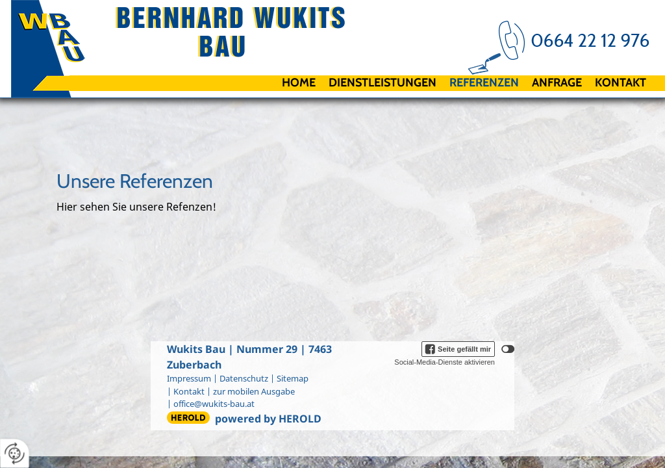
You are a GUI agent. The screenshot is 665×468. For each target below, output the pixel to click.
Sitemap (292, 378)
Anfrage (557, 82)
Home (299, 82)
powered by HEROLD (268, 418)
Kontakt (620, 82)
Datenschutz (244, 378)
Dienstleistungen (382, 82)
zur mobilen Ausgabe (254, 391)
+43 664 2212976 (577, 39)
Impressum (189, 378)
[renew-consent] (14, 453)
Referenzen (484, 82)
